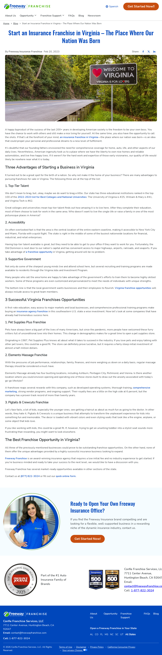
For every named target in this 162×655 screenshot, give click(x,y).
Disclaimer (81, 647)
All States (130, 634)
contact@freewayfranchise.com (29, 633)
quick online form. (66, 476)
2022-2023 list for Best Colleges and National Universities (52, 197)
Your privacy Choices (75, 650)
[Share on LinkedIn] (154, 52)
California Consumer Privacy (121, 647)
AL (91, 634)
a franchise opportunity (39, 252)
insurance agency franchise (32, 311)
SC (116, 634)
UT (121, 634)
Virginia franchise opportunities (133, 288)
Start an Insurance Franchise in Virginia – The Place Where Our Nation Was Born (62, 23)
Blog (15, 23)
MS (106, 634)
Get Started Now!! (143, 7)
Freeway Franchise (16, 458)
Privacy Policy (97, 647)
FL (101, 634)
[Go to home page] (27, 6)
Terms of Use (65, 647)
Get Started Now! (90, 540)
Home (6, 23)
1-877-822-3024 (142, 590)
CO (96, 634)
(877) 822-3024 (30, 476)
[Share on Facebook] (143, 52)
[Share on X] (149, 52)
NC (111, 634)
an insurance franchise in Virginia (79, 137)
